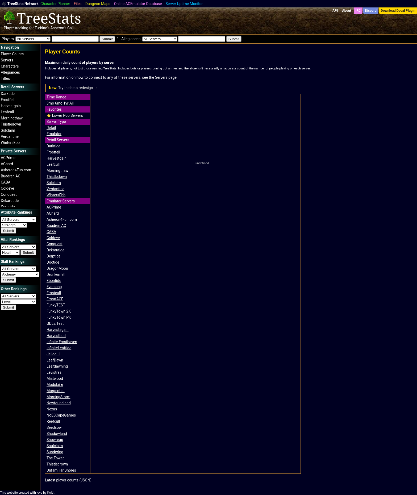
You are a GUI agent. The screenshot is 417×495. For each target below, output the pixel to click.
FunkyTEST (56, 305)
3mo (50, 103)
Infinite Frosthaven (62, 342)
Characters (10, 66)
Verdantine (10, 136)
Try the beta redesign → (73, 88)
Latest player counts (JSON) (68, 480)
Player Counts (12, 54)
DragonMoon (57, 268)
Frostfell (7, 100)
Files (78, 4)
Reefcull (53, 421)
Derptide (8, 207)
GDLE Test (55, 323)
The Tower (55, 458)
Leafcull (7, 112)
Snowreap (55, 440)
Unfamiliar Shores (61, 470)
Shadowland (57, 433)
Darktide (8, 93)
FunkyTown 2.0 (59, 311)
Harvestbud (56, 336)
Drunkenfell (56, 274)
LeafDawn (55, 360)
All (71, 103)
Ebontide (54, 280)
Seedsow (54, 427)
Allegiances (10, 72)
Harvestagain (58, 329)
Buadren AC (10, 176)
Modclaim (55, 384)
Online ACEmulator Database (138, 4)
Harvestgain (11, 106)
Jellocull (53, 354)
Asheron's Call (61, 28)
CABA (5, 182)
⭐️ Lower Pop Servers (65, 115)
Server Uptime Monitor (184, 4)
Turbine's (42, 28)
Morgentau (56, 391)
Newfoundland (59, 403)
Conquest (9, 194)
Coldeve (7, 188)
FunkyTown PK (59, 317)
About (346, 11)
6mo (58, 103)
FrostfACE (55, 299)
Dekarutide (10, 200)
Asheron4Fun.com (16, 170)
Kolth (50, 492)
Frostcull (54, 293)
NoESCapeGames (61, 415)
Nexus (52, 409)
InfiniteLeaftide (59, 348)
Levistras (54, 372)
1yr (65, 103)
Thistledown (11, 124)
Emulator (54, 134)
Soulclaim (55, 446)
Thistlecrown (57, 464)
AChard (7, 164)
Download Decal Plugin (398, 11)
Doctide (53, 262)
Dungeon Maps (97, 4)
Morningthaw (12, 118)
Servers (7, 60)
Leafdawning (57, 366)
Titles (5, 78)
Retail (51, 128)
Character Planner (55, 4)
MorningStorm (58, 397)
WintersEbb (10, 142)
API (335, 11)
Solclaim (8, 130)
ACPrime (8, 158)
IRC (358, 11)
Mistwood (55, 378)
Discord (371, 11)
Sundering (55, 452)
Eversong (54, 287)
